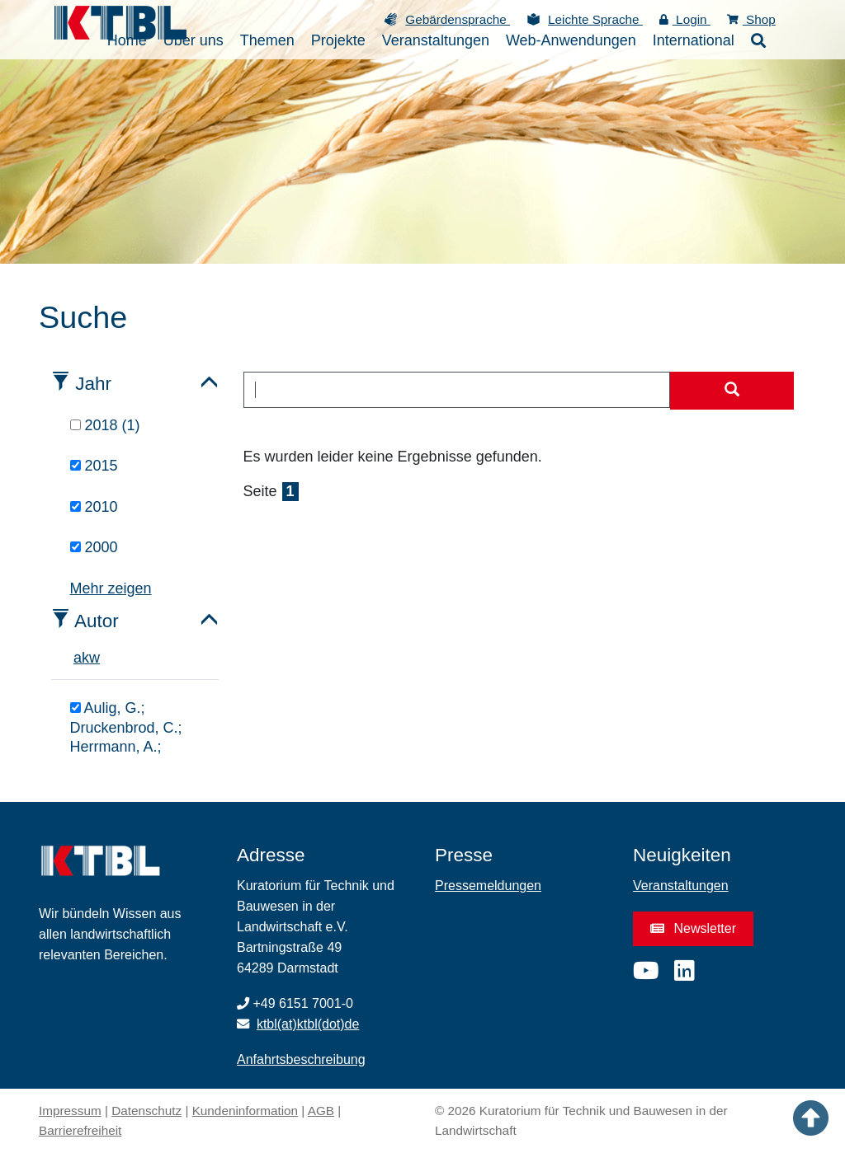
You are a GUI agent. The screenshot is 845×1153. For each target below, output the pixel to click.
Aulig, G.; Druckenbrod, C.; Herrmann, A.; (126, 727)
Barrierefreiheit (80, 1130)
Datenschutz (146, 1111)
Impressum (70, 1111)
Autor (96, 621)
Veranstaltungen (681, 886)
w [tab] (94, 657)
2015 (94, 465)
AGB (321, 1111)
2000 (94, 547)
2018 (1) (105, 425)
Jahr (93, 383)
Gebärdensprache (457, 19)
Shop (751, 19)
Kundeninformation (245, 1111)
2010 (94, 507)
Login (684, 19)
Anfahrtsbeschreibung (301, 1059)
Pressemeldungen (488, 886)
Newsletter (693, 928)
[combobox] (457, 390)
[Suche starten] (732, 391)
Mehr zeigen (111, 588)
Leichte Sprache (595, 19)
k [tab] (85, 657)
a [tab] (77, 657)
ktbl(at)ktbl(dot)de (308, 1024)
